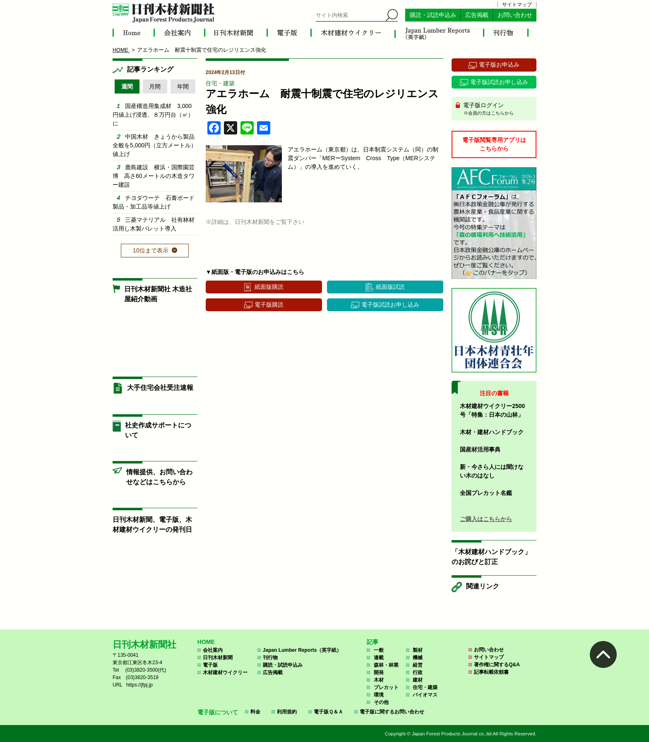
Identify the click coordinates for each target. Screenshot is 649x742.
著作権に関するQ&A (497, 665)
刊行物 (270, 657)
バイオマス (425, 695)
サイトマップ (517, 4)
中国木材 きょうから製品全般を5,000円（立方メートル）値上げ (155, 145)
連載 (379, 657)
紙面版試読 (390, 286)
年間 (183, 86)
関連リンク (482, 586)
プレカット (386, 687)
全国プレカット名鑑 (486, 493)
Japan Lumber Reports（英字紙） (302, 650)
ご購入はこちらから (486, 519)
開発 (379, 672)
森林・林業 (386, 665)
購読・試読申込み (433, 15)
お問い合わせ (515, 15)
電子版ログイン (497, 109)
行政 (418, 672)
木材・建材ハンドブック (492, 432)
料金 (255, 712)
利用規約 (287, 712)
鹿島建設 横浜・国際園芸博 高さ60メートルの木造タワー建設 (154, 176)
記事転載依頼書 (491, 672)
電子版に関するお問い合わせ (392, 712)
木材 (379, 680)
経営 (418, 665)
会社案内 (213, 650)
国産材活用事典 (480, 449)
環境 (379, 695)
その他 (381, 702)
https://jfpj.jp (139, 685)
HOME (206, 642)
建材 (418, 680)
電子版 (210, 665)
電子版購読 (269, 304)
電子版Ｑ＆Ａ (328, 712)
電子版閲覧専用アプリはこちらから (494, 144)
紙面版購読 (269, 286)
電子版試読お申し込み (390, 304)
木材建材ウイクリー (225, 672)
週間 (127, 86)
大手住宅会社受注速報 (160, 387)
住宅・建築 (220, 83)
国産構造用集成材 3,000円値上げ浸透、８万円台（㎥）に (153, 115)
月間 (155, 86)
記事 (372, 642)
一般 (379, 650)
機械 (418, 657)
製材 (418, 650)
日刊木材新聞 (218, 657)
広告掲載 (476, 15)
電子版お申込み (499, 64)
